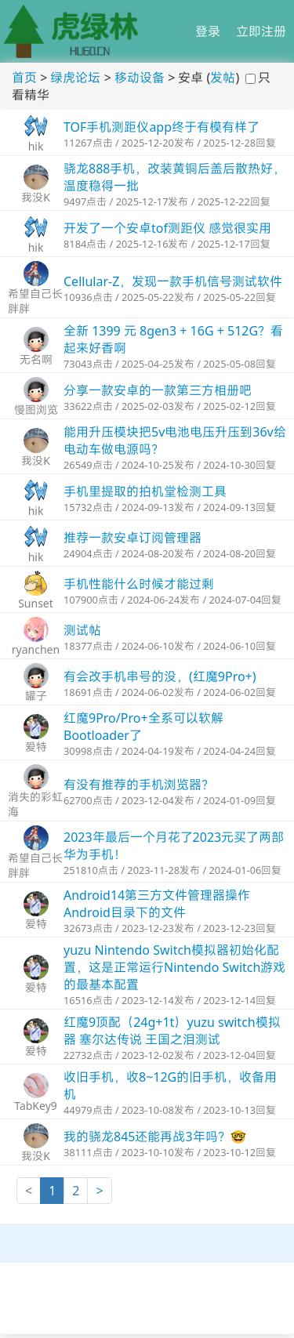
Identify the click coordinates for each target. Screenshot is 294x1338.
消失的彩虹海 (35, 804)
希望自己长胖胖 (35, 301)
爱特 (36, 746)
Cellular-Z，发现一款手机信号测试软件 (173, 281)
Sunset (35, 603)
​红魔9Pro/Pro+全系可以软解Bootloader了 (143, 726)
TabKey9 (35, 1105)
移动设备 (139, 77)
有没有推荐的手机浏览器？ (139, 784)
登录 (207, 31)
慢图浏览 (36, 409)
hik (36, 146)
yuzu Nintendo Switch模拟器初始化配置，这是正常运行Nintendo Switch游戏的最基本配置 (174, 967)
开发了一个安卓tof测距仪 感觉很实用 (167, 228)
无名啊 (36, 359)
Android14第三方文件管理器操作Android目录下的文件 (157, 904)
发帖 (222, 77)
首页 (24, 77)
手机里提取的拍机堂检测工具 (145, 491)
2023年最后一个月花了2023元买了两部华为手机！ (174, 846)
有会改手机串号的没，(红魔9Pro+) (160, 676)
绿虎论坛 (75, 77)
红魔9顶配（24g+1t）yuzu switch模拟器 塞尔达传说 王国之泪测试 (172, 1030)
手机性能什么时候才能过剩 (139, 584)
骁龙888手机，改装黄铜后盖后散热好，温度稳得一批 (174, 177)
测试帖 (82, 630)
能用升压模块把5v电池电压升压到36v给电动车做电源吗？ (175, 440)
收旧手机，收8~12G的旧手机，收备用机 (170, 1085)
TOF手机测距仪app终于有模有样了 (162, 127)
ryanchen (36, 649)
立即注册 (261, 31)
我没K (35, 197)
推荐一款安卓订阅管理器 (132, 537)
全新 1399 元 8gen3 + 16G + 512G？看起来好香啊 (173, 339)
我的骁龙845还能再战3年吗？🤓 (155, 1136)
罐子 (36, 695)
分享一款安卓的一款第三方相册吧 (158, 390)
